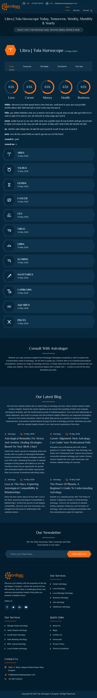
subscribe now (79, 554)
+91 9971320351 (15, 679)
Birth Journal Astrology (15, 644)
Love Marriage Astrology (61, 593)
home (67, 10)
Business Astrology (59, 598)
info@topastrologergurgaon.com (21, 675)
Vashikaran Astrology (60, 607)
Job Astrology (57, 602)
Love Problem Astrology (16, 648)
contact (86, 10)
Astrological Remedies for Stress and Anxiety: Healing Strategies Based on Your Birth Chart (24, 442)
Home (19, 30)
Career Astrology (58, 584)
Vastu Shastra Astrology (16, 630)
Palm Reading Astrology (16, 639)
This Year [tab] (79, 66)
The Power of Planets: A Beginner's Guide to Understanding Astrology (71, 488)
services (76, 10)
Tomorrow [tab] (27, 66)
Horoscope (56, 639)
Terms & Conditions (59, 648)
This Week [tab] (44, 66)
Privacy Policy (57, 644)
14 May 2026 (27, 434)
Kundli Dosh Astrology (15, 635)
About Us (55, 626)
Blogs (53, 630)
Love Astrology (57, 588)
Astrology (10, 434)
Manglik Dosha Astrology (16, 626)
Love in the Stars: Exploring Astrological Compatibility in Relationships (22, 488)
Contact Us (56, 635)
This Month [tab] (61, 66)
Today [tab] (11, 66)
